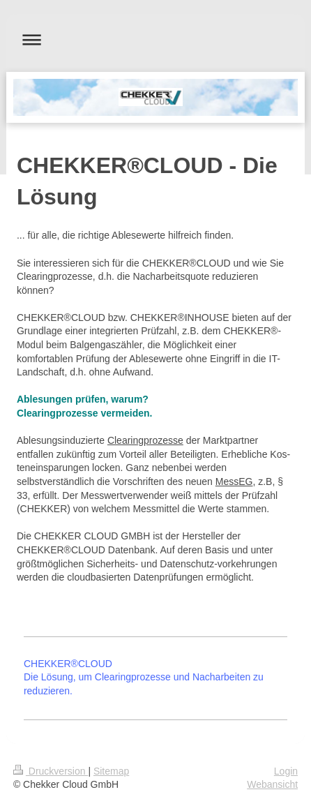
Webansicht (272, 784)
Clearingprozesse (145, 440)
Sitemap (111, 771)
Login (286, 771)
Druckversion (50, 771)
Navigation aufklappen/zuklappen (155, 39)
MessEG (234, 481)
